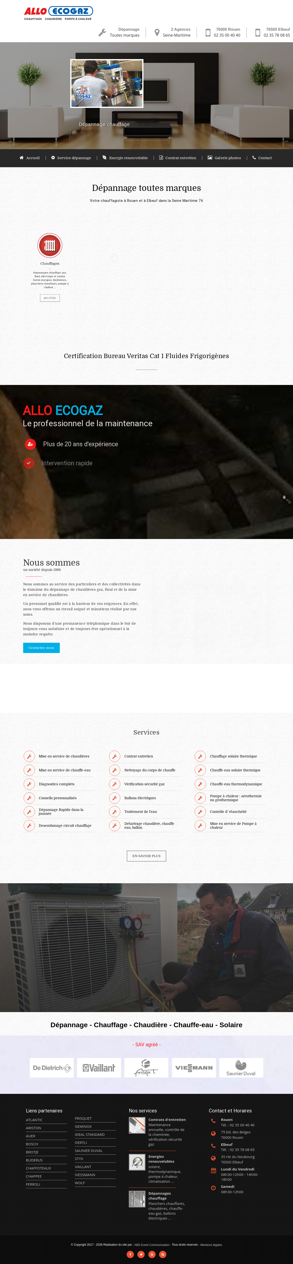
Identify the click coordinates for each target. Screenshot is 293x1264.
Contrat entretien (177, 158)
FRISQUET (83, 1118)
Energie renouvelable (125, 158)
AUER (30, 1135)
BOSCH (32, 1143)
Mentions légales (211, 1245)
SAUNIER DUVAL (89, 1150)
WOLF (80, 1182)
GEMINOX (83, 1126)
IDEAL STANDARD (90, 1134)
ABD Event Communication (152, 1245)
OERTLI (81, 1142)
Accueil (30, 158)
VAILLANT (83, 1166)
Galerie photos (224, 158)
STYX (79, 1158)
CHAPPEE (34, 1176)
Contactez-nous (41, 648)
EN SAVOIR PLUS (146, 856)
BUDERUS (34, 1160)
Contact (262, 158)
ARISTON (33, 1127)
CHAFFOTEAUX (38, 1168)
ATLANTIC (34, 1119)
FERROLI (33, 1184)
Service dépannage (71, 158)
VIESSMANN (85, 1174)
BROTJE (32, 1152)
